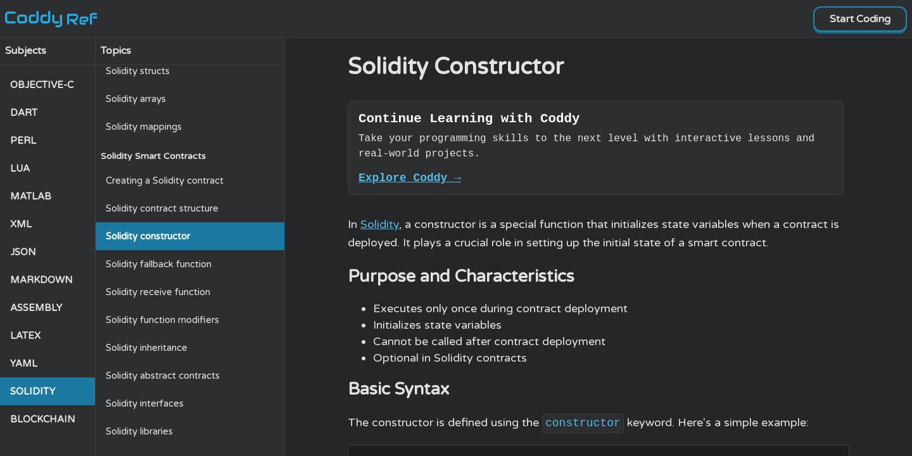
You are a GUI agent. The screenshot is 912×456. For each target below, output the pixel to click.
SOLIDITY (32, 391)
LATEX (25, 335)
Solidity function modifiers (162, 320)
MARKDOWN (41, 280)
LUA (20, 168)
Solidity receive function (158, 292)
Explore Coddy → (409, 182)
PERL (23, 140)
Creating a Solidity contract (165, 180)
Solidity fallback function (159, 264)
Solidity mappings (144, 126)
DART (23, 112)
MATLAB (30, 196)
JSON (23, 252)
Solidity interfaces (145, 403)
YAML (23, 363)
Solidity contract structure (162, 208)
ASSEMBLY (36, 308)
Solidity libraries (139, 431)
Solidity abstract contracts (163, 375)
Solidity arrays (136, 98)
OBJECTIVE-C (41, 85)
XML (21, 224)
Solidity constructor (148, 236)
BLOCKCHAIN (42, 419)
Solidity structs (138, 71)
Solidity (379, 230)
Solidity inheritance (146, 347)
